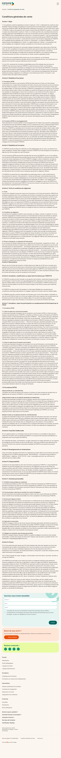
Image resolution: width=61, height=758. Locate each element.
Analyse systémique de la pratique (11, 686)
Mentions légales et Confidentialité (10, 738)
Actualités (5, 702)
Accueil (4, 9)
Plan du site (40, 738)
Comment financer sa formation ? (11, 714)
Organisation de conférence (9, 694)
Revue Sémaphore (7, 707)
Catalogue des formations (9, 676)
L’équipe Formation (7, 666)
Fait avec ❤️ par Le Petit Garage (9, 742)
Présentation (5, 660)
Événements (5, 705)
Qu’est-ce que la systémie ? (10, 712)
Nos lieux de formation (8, 720)
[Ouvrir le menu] (58, 4)
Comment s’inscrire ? (8, 717)
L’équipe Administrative (8, 668)
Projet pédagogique (7, 663)
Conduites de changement (9, 689)
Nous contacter (11, 637)
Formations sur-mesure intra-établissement (14, 679)
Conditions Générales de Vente (28, 738)
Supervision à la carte (8, 692)
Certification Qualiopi (8, 723)
